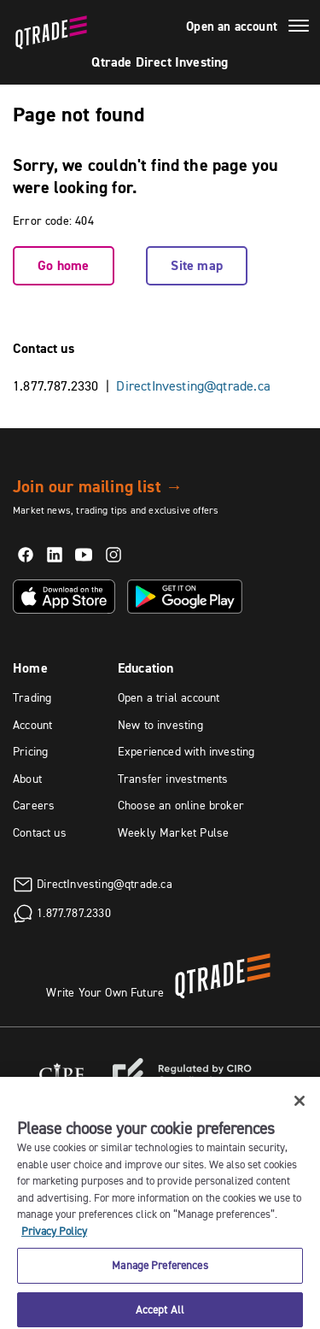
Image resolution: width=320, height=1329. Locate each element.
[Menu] (299, 28)
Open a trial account (169, 697)
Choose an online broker (181, 805)
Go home (63, 265)
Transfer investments (173, 778)
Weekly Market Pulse (173, 832)
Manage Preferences (159, 1273)
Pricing (30, 751)
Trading (32, 697)
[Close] (299, 1109)
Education (146, 668)
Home (30, 668)
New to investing (160, 724)
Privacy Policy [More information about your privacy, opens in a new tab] (54, 1239)
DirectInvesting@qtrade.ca (193, 385)
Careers (34, 805)
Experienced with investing (186, 751)
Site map (196, 265)
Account (32, 724)
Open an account (231, 26)
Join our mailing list (98, 486)
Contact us (40, 832)
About (27, 778)
